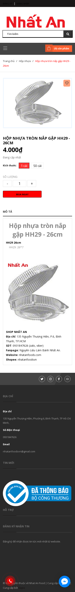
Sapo (21, 587)
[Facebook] (59, 379)
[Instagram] (50, 379)
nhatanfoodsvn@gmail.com (19, 451)
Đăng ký (7, 3)
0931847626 (9, 437)
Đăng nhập (23, 3)
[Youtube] (67, 379)
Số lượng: (10, 177)
